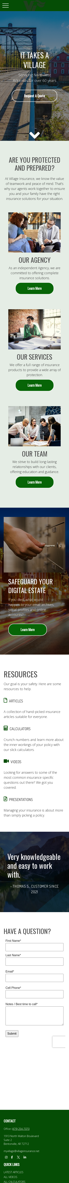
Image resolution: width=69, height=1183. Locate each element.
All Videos (10, 1177)
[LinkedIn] (24, 1157)
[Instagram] (6, 1157)
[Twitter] (18, 1157)
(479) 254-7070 (20, 1129)
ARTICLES (16, 700)
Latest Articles (13, 1172)
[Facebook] (11, 1157)
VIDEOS (16, 761)
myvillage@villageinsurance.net (21, 1151)
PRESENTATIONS (21, 799)
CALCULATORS (20, 728)
